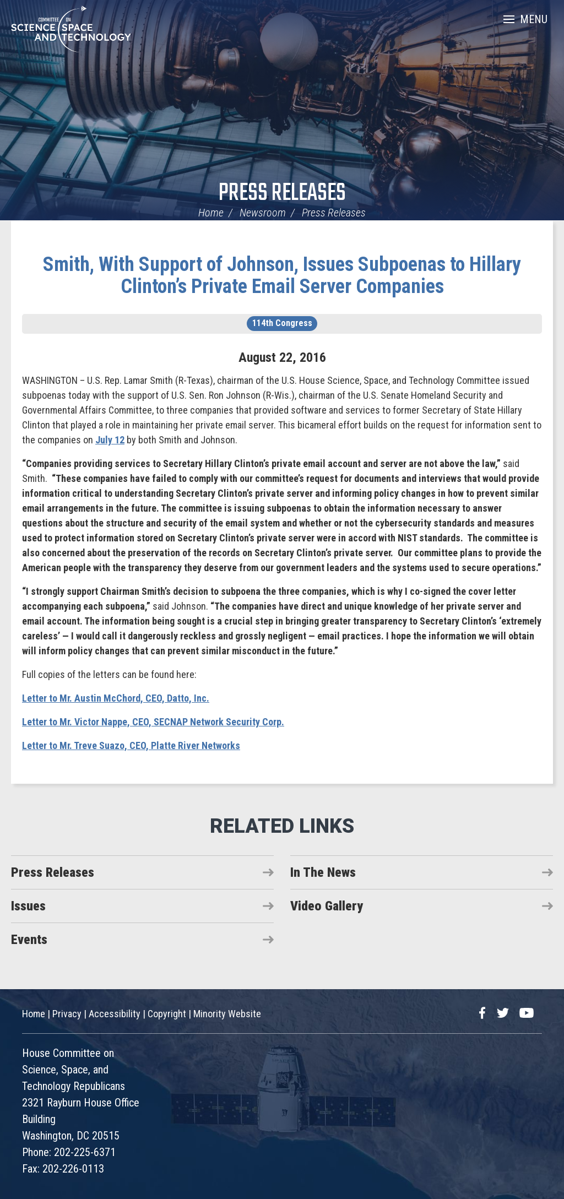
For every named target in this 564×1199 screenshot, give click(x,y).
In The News (323, 872)
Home (211, 212)
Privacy (67, 1013)
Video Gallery (326, 906)
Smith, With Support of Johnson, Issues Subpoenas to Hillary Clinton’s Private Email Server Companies (282, 275)
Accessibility (114, 1013)
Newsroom (263, 212)
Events (29, 939)
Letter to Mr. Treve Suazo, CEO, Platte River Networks (131, 745)
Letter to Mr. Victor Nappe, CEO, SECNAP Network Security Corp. (153, 722)
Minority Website (227, 1013)
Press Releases (282, 194)
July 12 (109, 440)
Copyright (167, 1013)
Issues (28, 906)
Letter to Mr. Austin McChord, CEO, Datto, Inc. (115, 698)
